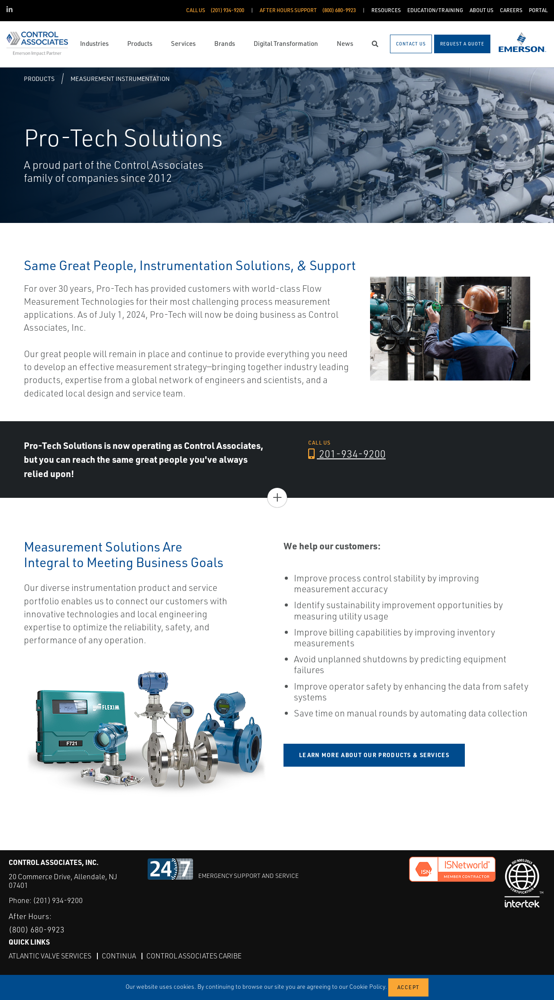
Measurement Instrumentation (120, 78)
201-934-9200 (347, 453)
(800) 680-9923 (36, 929)
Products (39, 78)
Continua (119, 956)
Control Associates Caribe (194, 956)
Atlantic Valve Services (50, 956)
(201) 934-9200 (58, 900)
